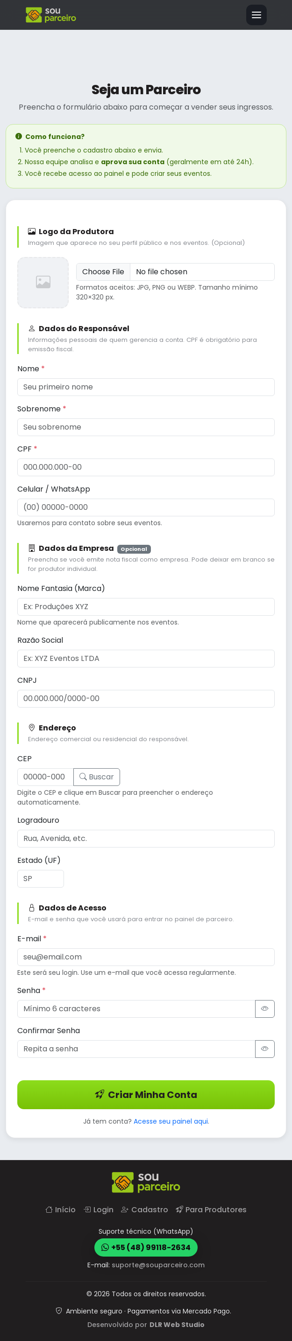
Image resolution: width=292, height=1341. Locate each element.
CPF (27, 448)
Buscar (96, 776)
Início (60, 1210)
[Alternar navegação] (256, 15)
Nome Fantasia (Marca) (61, 588)
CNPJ (27, 679)
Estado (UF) (39, 860)
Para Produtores (211, 1210)
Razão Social (40, 639)
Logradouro (38, 819)
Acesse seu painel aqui (171, 1121)
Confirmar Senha (48, 1030)
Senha (31, 990)
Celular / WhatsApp (53, 488)
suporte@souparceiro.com (158, 1265)
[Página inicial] (51, 15)
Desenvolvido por (146, 1325)
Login (98, 1210)
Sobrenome (41, 408)
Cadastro (144, 1210)
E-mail (32, 938)
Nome (31, 368)
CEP (24, 758)
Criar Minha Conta (146, 1094)
